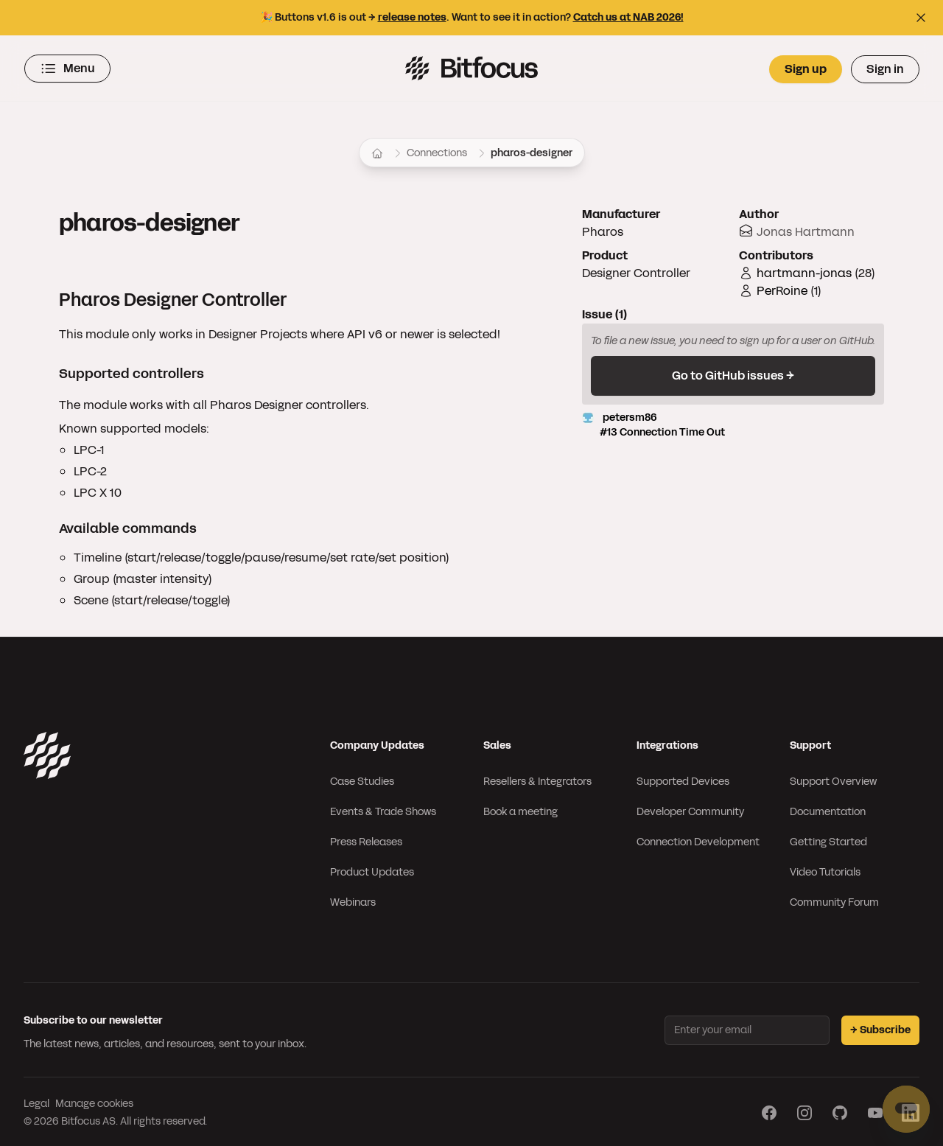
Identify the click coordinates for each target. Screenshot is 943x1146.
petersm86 (733, 423)
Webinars (353, 900)
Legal (36, 1101)
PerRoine (782, 288)
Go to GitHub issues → (733, 373)
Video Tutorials (825, 870)
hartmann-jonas (804, 270)
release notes (412, 17)
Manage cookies (94, 1101)
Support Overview (833, 779)
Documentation (828, 810)
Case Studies (362, 779)
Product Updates (372, 870)
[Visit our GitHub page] (840, 1110)
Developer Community (690, 810)
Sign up (806, 67)
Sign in (885, 67)
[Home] (377, 151)
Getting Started (828, 840)
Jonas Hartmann (806, 229)
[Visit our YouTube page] (875, 1110)
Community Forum (834, 900)
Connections (437, 151)
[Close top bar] (921, 17)
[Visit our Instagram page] (804, 1110)
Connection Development (698, 840)
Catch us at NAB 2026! (628, 17)
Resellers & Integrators (537, 779)
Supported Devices (683, 779)
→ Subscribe (880, 1028)
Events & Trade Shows (383, 810)
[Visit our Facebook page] (769, 1110)
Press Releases (366, 840)
